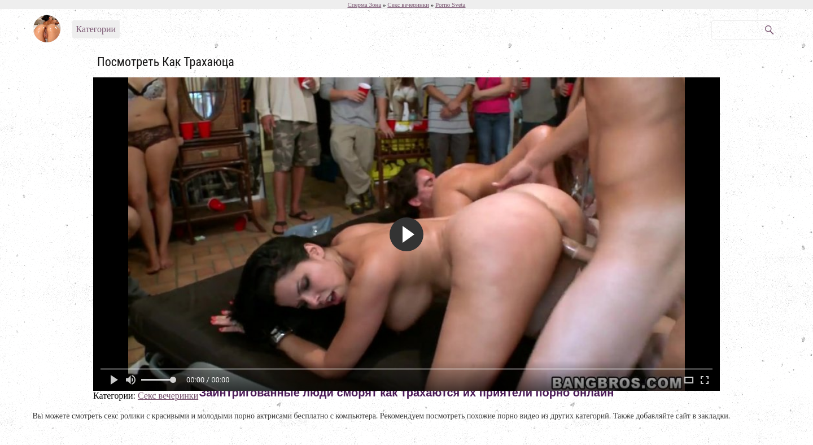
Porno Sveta (450, 4)
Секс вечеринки (168, 395)
